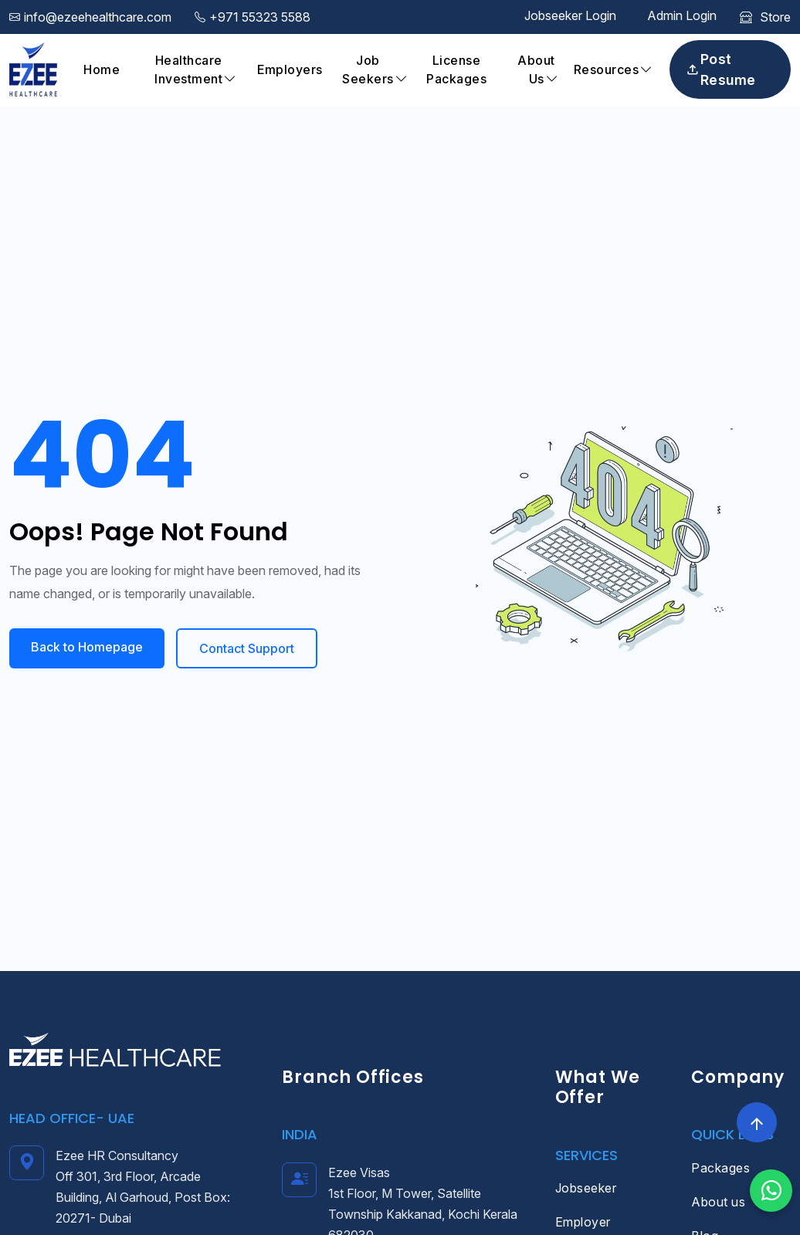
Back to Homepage (87, 647)
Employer (583, 1222)
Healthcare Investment (188, 69)
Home (101, 69)
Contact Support (246, 648)
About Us (536, 69)
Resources (606, 69)
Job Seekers (368, 69)
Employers (290, 69)
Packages (720, 1168)
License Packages (456, 69)
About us (718, 1202)
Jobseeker (586, 1188)
